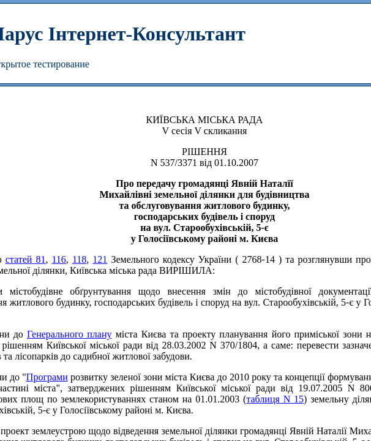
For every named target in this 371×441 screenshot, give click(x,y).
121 (99, 259)
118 (79, 259)
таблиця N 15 (275, 399)
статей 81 (26, 259)
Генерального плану (69, 334)
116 (58, 259)
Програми (47, 377)
